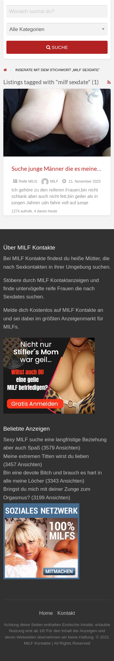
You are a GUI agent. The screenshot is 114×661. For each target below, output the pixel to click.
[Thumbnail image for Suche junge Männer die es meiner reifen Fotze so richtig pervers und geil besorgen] (57, 123)
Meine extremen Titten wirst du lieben (46, 456)
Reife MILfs (28, 181)
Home (46, 613)
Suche (57, 47)
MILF (54, 181)
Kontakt (66, 613)
